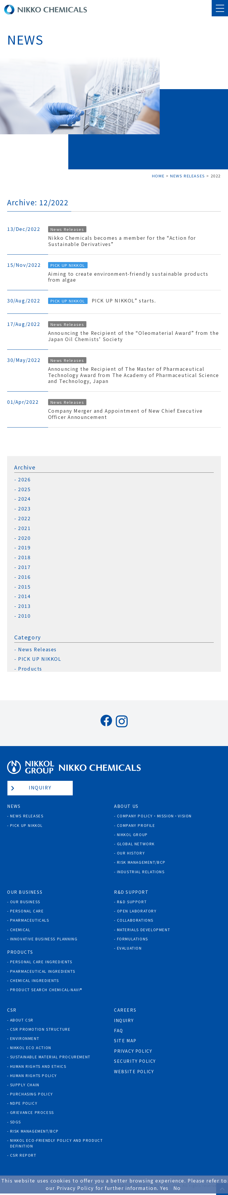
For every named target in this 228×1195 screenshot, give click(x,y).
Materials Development (143, 929)
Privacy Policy (133, 1051)
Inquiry (40, 787)
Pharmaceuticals (29, 920)
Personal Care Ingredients (41, 961)
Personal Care (27, 910)
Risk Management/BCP (141, 862)
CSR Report (23, 1155)
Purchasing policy (31, 1093)
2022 (24, 518)
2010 (24, 616)
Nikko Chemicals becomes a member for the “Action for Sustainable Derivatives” (122, 241)
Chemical (20, 929)
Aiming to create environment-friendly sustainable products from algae (128, 277)
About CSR (22, 1019)
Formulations (132, 938)
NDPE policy (24, 1103)
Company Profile (136, 825)
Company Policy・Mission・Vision (154, 815)
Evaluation (129, 947)
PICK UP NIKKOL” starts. (124, 300)
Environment (24, 1038)
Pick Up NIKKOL (26, 825)
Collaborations (135, 920)
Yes (164, 1187)
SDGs (15, 1121)
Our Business (25, 901)
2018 (24, 557)
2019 (24, 547)
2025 (24, 489)
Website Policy (134, 1071)
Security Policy (135, 1061)
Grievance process (32, 1112)
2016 (24, 577)
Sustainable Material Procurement (50, 1056)
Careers (125, 1010)
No (177, 1187)
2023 (24, 508)
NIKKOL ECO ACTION (30, 1047)
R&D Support (132, 901)
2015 (24, 587)
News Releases (67, 229)
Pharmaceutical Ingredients (42, 971)
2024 (24, 499)
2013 (24, 606)
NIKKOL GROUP (132, 834)
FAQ (118, 1030)
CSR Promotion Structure (40, 1029)
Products (30, 669)
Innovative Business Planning (44, 938)
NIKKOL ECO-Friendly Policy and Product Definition (56, 1143)
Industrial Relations (141, 871)
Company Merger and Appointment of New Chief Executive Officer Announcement (125, 414)
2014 (24, 596)
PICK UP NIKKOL (67, 265)
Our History (131, 852)
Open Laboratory (137, 910)
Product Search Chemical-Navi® (46, 989)
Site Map (125, 1040)
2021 (24, 528)
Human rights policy (33, 1075)
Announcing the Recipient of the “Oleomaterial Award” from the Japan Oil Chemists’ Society (133, 336)
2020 (24, 538)
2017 (24, 567)
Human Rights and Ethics (38, 1066)
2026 (24, 479)
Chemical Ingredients (34, 980)
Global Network (136, 843)
